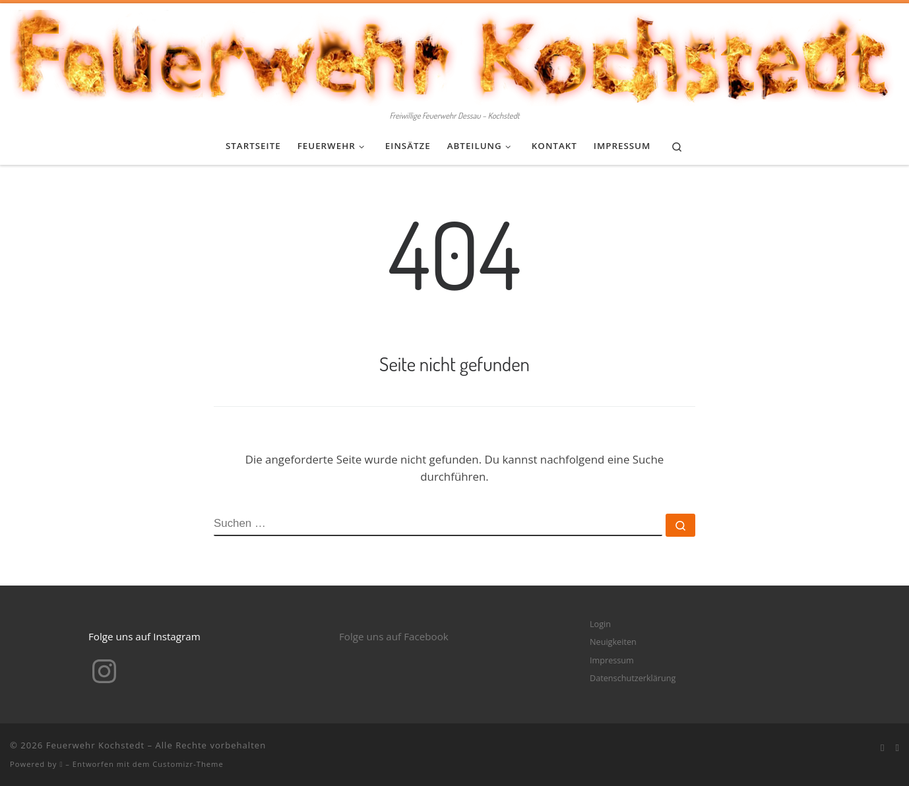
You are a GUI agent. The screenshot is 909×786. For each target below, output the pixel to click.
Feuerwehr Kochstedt (95, 745)
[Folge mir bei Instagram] (897, 748)
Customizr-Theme (188, 764)
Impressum (612, 660)
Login (600, 624)
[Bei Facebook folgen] (883, 748)
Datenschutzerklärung (632, 678)
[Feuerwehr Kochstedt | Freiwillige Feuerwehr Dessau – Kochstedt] (454, 54)
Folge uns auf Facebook (394, 636)
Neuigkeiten (613, 642)
